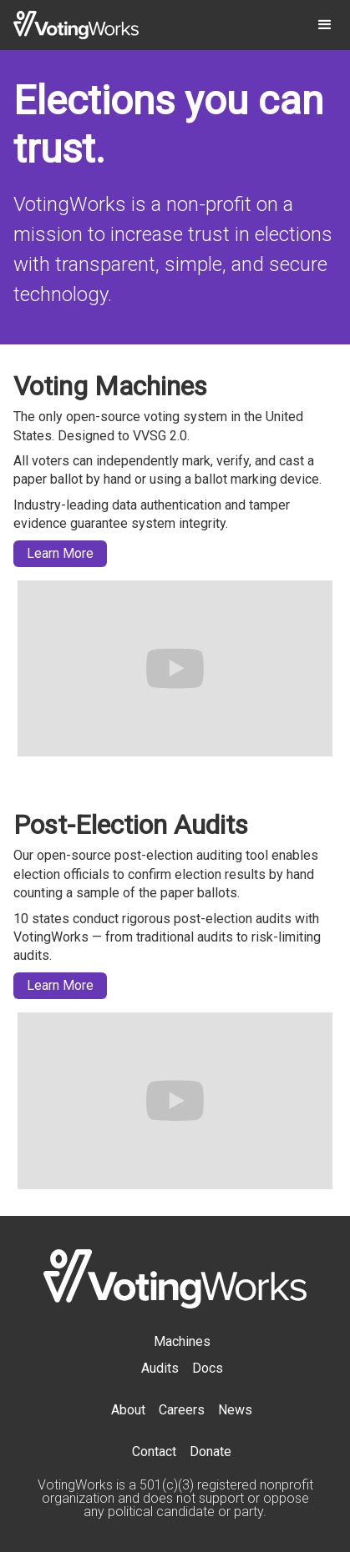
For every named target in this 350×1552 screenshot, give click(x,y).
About (128, 1410)
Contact (154, 1451)
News (235, 1410)
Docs (207, 1368)
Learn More (60, 553)
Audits (160, 1368)
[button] (325, 25)
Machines (182, 1341)
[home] (76, 25)
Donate (210, 1451)
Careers (182, 1410)
